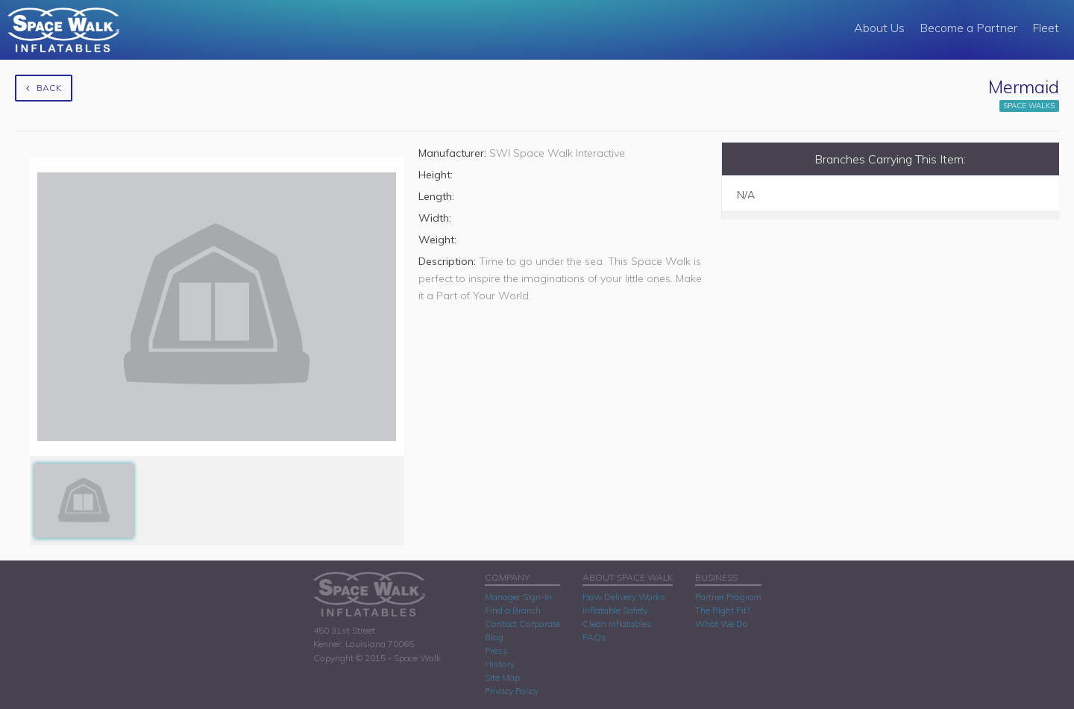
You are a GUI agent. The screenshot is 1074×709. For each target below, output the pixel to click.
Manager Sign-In (518, 596)
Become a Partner (968, 27)
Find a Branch (513, 610)
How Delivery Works (623, 596)
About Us (879, 27)
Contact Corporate (522, 623)
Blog (494, 637)
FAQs (594, 637)
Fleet (1045, 27)
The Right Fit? (722, 610)
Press (496, 650)
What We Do (721, 623)
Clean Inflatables (617, 623)
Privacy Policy (511, 690)
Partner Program (728, 596)
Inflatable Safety (615, 610)
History (500, 663)
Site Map (502, 677)
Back (43, 87)
